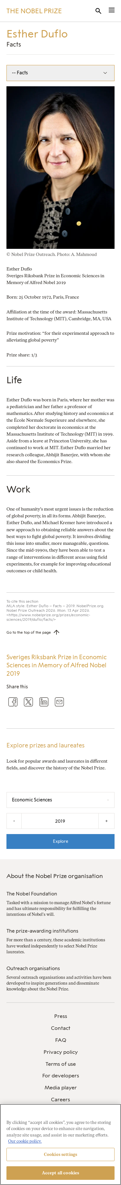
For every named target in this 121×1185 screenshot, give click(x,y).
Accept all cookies (60, 1172)
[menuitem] (60, 1016)
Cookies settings (60, 1154)
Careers (60, 1099)
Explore (60, 841)
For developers (60, 1076)
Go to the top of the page (28, 632)
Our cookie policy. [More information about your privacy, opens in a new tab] (25, 1141)
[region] (60, 1144)
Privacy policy (61, 1052)
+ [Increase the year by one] (106, 821)
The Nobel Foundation (31, 894)
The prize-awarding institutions (42, 931)
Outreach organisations (33, 968)
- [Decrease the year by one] (14, 821)
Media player (61, 1087)
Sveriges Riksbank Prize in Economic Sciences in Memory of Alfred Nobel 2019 (56, 665)
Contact (60, 1028)
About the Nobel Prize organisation (54, 876)
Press (60, 1016)
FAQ (60, 1040)
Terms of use (60, 1064)
